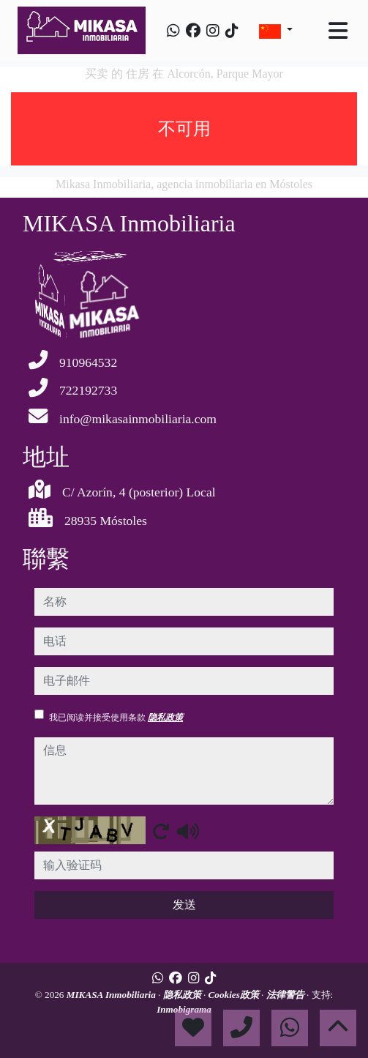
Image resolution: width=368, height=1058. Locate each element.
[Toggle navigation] (338, 31)
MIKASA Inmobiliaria (112, 994)
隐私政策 (165, 717)
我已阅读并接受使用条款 (116, 717)
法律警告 (286, 994)
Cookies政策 (235, 994)
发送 (184, 904)
